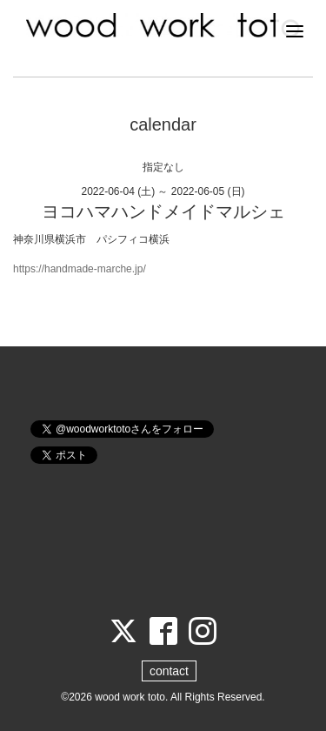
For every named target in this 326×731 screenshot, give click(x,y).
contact (169, 671)
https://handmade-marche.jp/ (79, 269)
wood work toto (130, 697)
